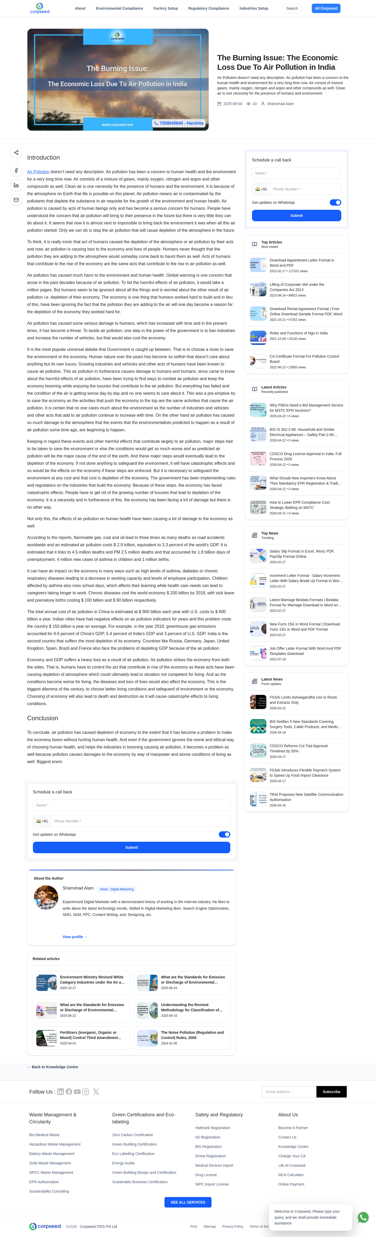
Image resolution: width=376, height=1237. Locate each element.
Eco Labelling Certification (133, 1154)
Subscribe (331, 1092)
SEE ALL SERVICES (188, 1202)
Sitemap (209, 1226)
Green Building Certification (134, 1144)
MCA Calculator (291, 1175)
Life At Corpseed (292, 1165)
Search (292, 8)
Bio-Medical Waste (44, 1135)
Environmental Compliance (119, 9)
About (80, 9)
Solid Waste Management (50, 1163)
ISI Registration (207, 1137)
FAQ (193, 1226)
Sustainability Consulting (49, 1191)
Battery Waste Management (51, 1154)
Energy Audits (123, 1163)
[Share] (16, 152)
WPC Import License (212, 1184)
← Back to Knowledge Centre (52, 1067)
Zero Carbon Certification (132, 1135)
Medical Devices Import (214, 1165)
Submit (131, 847)
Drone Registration (210, 1156)
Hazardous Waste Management (54, 1144)
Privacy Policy (232, 1226)
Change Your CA (292, 1156)
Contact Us (287, 1137)
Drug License (206, 1175)
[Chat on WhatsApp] (363, 1217)
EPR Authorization (44, 1182)
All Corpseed (326, 8)
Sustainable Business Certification (140, 1182)
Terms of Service (262, 1226)
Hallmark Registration (212, 1128)
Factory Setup (166, 9)
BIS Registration (208, 1147)
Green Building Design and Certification (144, 1172)
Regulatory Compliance (208, 9)
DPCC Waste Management (51, 1172)
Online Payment (291, 1184)
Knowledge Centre (293, 1147)
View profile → (75, 937)
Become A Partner (293, 1128)
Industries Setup (254, 9)
